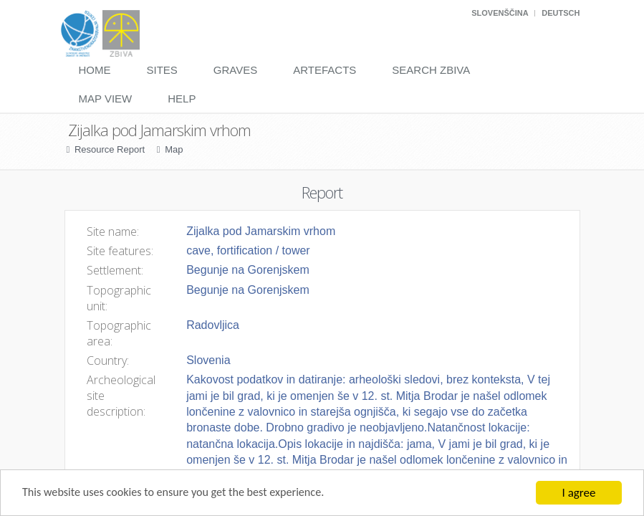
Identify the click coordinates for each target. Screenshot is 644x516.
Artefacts (324, 70)
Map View (106, 98)
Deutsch (561, 13)
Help (182, 98)
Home (95, 70)
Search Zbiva (431, 70)
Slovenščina (499, 13)
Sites (162, 70)
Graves (235, 70)
